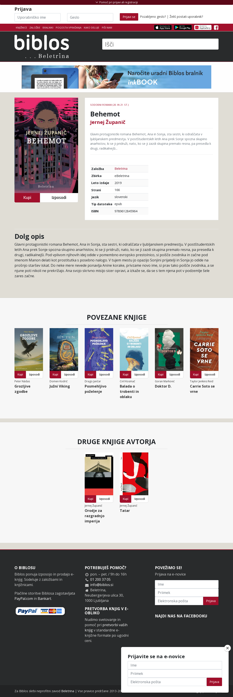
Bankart (44, 598)
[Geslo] (90, 17)
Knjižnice (21, 27)
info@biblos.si (101, 584)
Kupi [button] (27, 197)
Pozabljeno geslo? (153, 16)
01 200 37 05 (100, 579)
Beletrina (121, 168)
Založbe (34, 27)
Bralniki (48, 27)
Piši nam (107, 27)
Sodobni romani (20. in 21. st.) (109, 104)
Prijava (211, 601)
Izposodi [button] (59, 197)
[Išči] (160, 44)
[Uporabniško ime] (37, 17)
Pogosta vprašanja (68, 27)
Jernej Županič (107, 122)
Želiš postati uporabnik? (186, 16)
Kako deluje (91, 27)
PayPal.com (23, 598)
